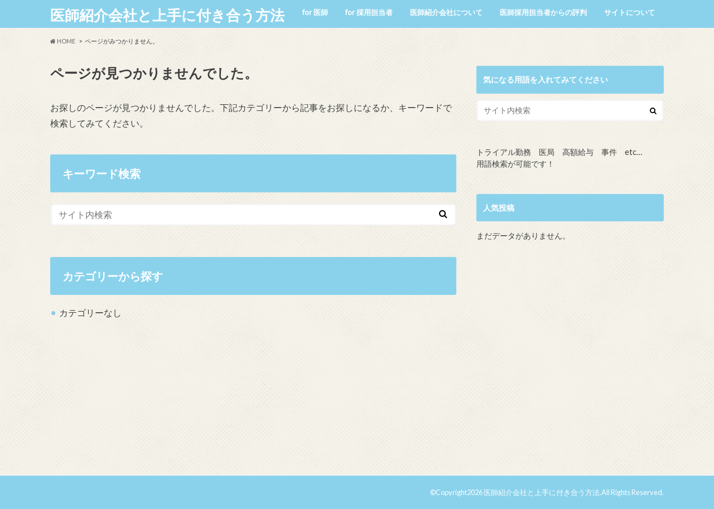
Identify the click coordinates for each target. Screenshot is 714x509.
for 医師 (315, 12)
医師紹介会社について (446, 12)
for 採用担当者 (369, 12)
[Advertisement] (570, 363)
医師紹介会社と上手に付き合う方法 (167, 15)
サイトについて (629, 12)
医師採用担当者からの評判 (543, 12)
